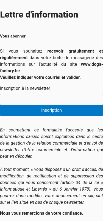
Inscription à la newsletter (25, 88)
